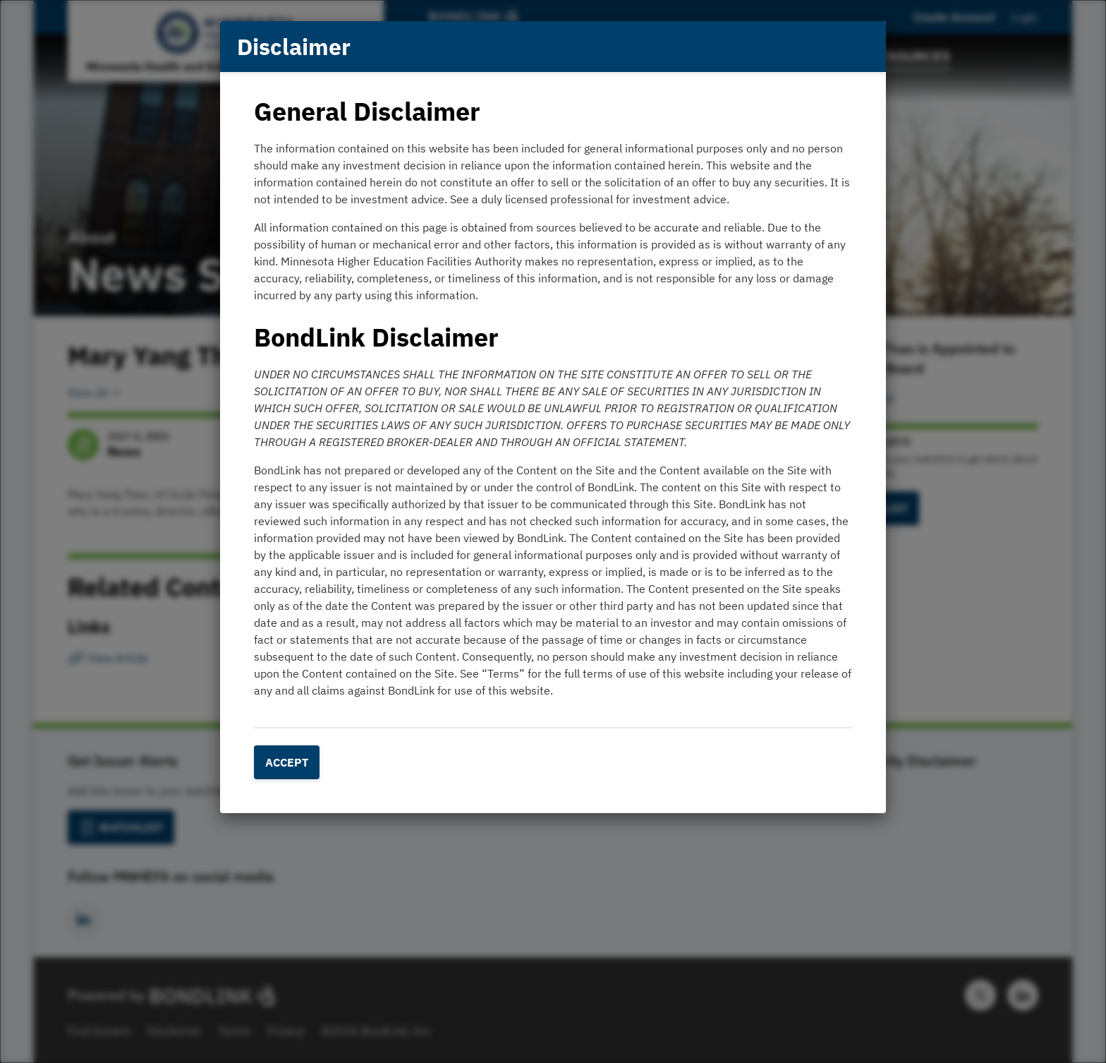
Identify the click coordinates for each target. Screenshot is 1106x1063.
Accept (286, 762)
